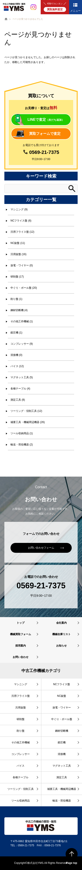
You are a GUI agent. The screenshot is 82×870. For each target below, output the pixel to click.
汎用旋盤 (20, 707)
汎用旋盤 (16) (18, 254)
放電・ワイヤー (61, 707)
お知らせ (61, 645)
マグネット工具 (61, 765)
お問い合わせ (20, 657)
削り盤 (20, 730)
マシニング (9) (19, 209)
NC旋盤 (61, 695)
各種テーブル (20, 777)
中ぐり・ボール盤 (61, 719)
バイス (20, 765)
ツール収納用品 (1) (21, 433)
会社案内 (61, 622)
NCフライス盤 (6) (20, 220)
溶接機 (62, 754)
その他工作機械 (20, 742)
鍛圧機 (62, 742)
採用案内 (20, 645)
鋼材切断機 (61, 730)
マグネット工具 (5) (21, 377)
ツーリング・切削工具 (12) (26, 410)
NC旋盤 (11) (17, 243)
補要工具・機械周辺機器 (61, 789)
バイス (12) (17, 366)
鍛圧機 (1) (16, 332)
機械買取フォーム (20, 634)
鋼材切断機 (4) (19, 310)
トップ (20, 622)
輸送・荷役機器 (61, 800)
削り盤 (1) (16, 299)
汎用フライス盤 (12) (22, 231)
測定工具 (61, 777)
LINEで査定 (46, 119)
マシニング (20, 684)
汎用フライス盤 (20, 695)
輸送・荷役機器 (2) (21, 444)
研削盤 (20, 719)
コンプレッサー (20, 754)
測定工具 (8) (17, 399)
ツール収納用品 (20, 800)
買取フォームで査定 (45, 133)
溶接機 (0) (16, 355)
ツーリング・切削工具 (20, 789)
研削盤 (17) (17, 276)
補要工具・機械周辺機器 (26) (27, 422)
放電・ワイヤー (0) (21, 265)
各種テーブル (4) (20, 388)
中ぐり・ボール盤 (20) (23, 287)
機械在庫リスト (61, 634)
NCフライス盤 (61, 684)
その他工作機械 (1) (21, 321)
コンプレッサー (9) (21, 343)
